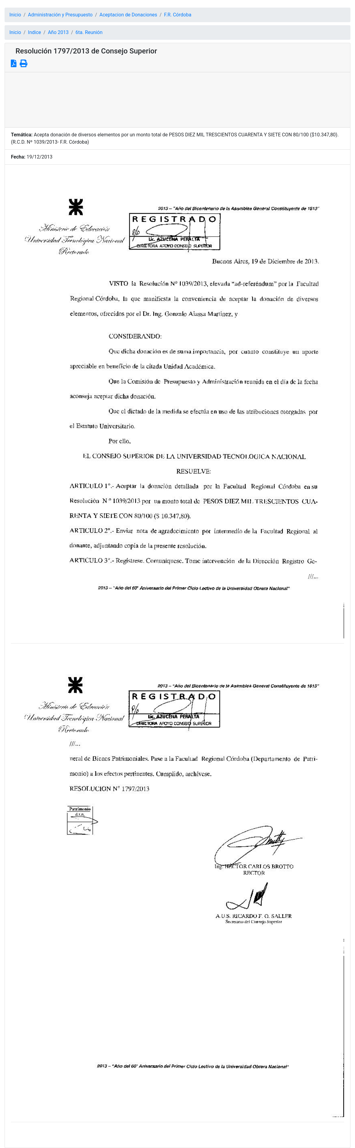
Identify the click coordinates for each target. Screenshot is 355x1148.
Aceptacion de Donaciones (128, 15)
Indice (34, 32)
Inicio (15, 15)
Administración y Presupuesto (60, 15)
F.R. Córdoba (177, 15)
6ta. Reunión (89, 32)
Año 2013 (58, 32)
